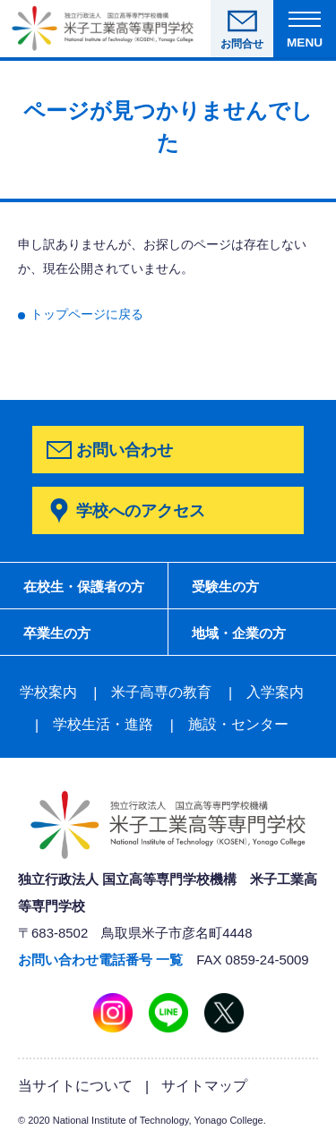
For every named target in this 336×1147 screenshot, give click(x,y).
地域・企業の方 (239, 633)
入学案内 (275, 692)
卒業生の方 (56, 633)
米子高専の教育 (161, 692)
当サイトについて (75, 1085)
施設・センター (238, 724)
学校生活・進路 (103, 724)
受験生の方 (225, 586)
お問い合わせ (124, 449)
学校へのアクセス (140, 510)
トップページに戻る (86, 314)
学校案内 (48, 692)
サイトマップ (204, 1085)
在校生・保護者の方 (83, 586)
